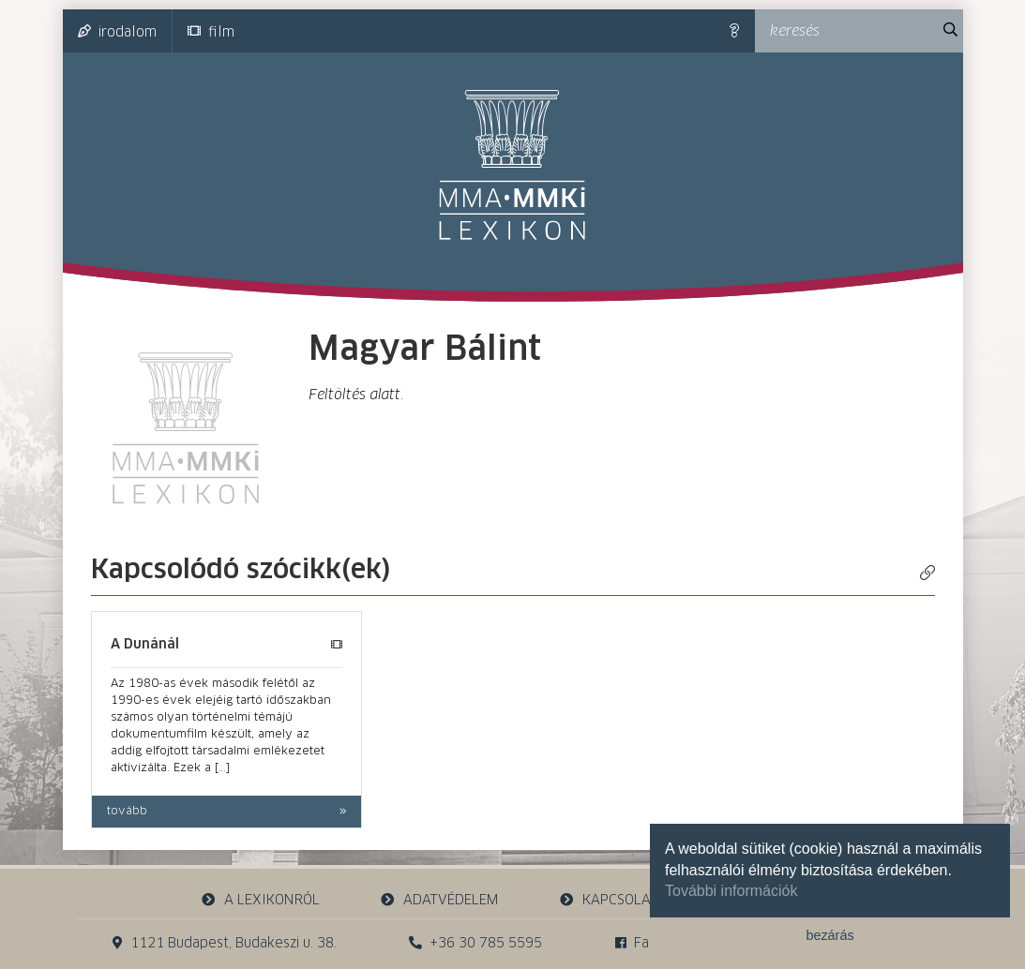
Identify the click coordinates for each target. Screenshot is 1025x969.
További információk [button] (731, 891)
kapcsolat (607, 900)
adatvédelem (439, 900)
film (211, 31)
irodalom (117, 31)
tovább (127, 811)
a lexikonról (260, 900)
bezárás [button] (829, 935)
